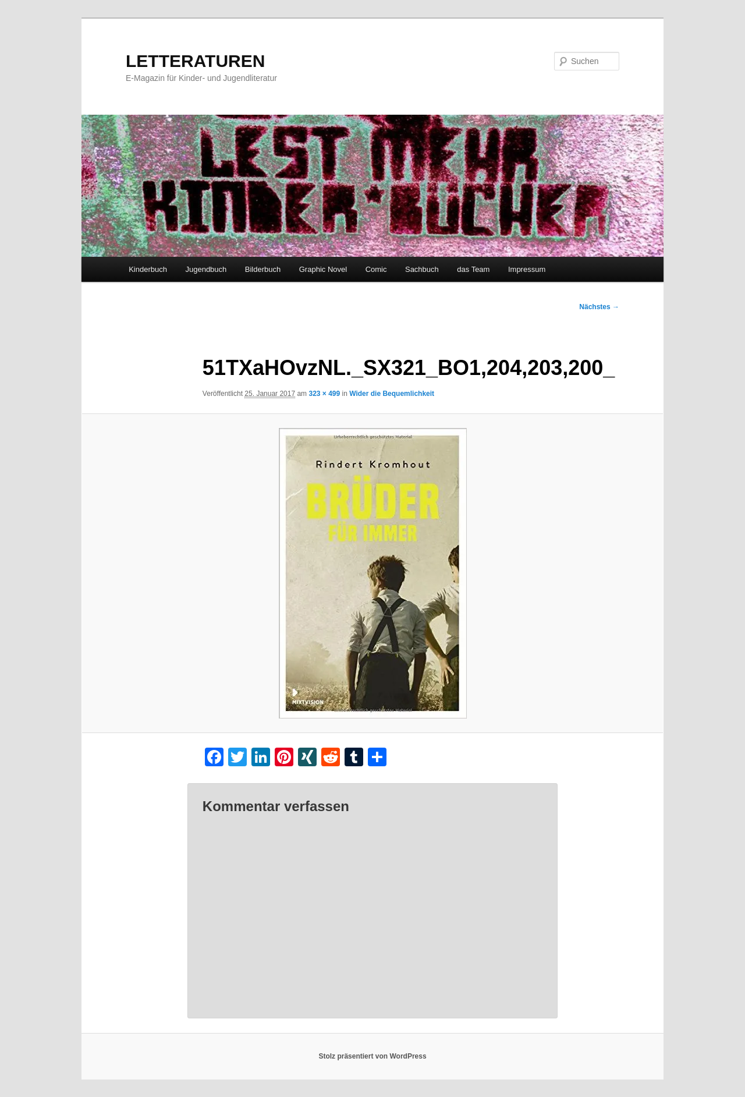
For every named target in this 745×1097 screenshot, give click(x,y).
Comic (376, 269)
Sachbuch (422, 269)
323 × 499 (324, 394)
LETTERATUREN (195, 60)
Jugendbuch (205, 269)
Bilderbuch (263, 269)
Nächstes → (599, 307)
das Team (473, 269)
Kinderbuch (148, 269)
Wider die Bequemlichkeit (391, 394)
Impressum (526, 269)
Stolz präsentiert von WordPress (372, 1056)
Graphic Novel (323, 269)
